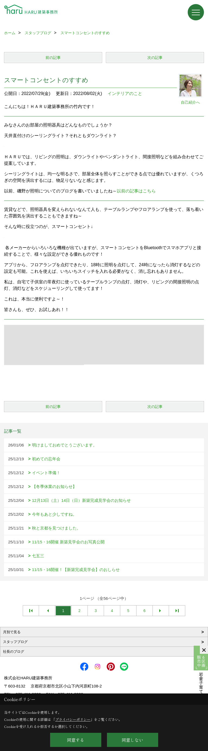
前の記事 (53, 57)
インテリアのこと (125, 93)
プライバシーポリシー (72, 719)
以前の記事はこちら (136, 191)
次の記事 (154, 57)
